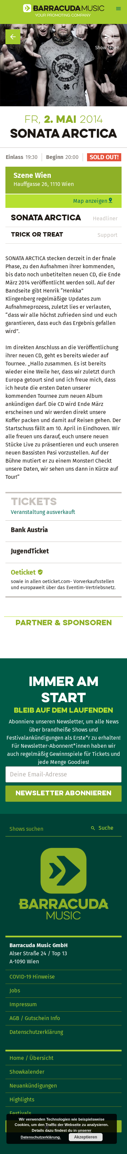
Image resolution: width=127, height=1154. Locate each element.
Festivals (20, 1113)
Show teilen (107, 48)
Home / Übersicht (31, 1058)
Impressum (23, 1004)
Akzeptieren (85, 1137)
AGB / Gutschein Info (34, 1018)
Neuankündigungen (33, 1085)
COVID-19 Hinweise (32, 976)
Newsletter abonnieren (63, 793)
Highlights (21, 1099)
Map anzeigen (90, 201)
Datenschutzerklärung (36, 1032)
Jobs (14, 990)
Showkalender (26, 1072)
